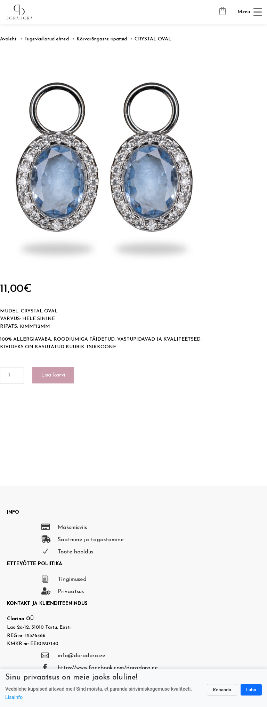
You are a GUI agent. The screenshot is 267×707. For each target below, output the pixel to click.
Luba (251, 689)
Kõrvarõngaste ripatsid (101, 39)
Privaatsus (71, 592)
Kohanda (222, 689)
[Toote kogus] (12, 375)
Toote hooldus (75, 552)
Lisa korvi (53, 375)
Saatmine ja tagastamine (91, 540)
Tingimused (72, 579)
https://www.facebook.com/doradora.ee (108, 668)
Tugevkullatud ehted (46, 39)
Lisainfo (14, 697)
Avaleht (8, 39)
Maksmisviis (72, 527)
